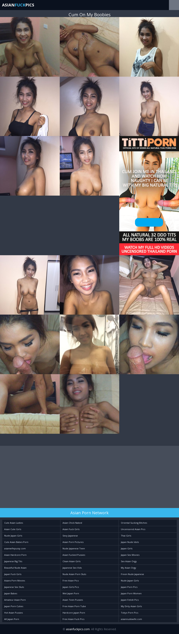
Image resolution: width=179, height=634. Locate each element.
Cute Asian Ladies (13, 522)
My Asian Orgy (128, 567)
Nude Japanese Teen (74, 548)
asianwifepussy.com (15, 548)
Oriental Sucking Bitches (134, 522)
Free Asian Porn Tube (74, 606)
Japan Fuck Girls (12, 574)
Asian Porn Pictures (73, 542)
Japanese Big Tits (13, 561)
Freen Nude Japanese (132, 574)
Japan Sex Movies (130, 554)
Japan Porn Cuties (13, 606)
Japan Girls (126, 548)
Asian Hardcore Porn (15, 554)
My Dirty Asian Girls (131, 606)
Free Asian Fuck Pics (73, 619)
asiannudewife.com (131, 619)
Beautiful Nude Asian (15, 567)
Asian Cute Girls (12, 529)
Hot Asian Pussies (13, 612)
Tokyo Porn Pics (129, 612)
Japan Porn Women (131, 593)
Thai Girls (126, 535)
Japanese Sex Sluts (14, 586)
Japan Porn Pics (129, 586)
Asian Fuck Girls (71, 529)
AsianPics (18, 5)
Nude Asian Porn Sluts (74, 574)
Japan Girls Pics (71, 586)
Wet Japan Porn (71, 593)
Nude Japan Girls (13, 535)
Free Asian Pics (71, 580)
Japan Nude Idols (130, 542)
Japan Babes (10, 593)
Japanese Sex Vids (72, 567)
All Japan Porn (11, 619)
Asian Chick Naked (72, 522)
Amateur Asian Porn (15, 599)
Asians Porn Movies (14, 580)
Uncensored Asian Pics (133, 529)
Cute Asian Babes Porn (16, 542)
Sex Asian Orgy (129, 561)
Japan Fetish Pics (130, 599)
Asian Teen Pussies (73, 599)
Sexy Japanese (70, 535)
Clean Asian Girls (71, 561)
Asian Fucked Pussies (74, 554)
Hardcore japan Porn (74, 612)
